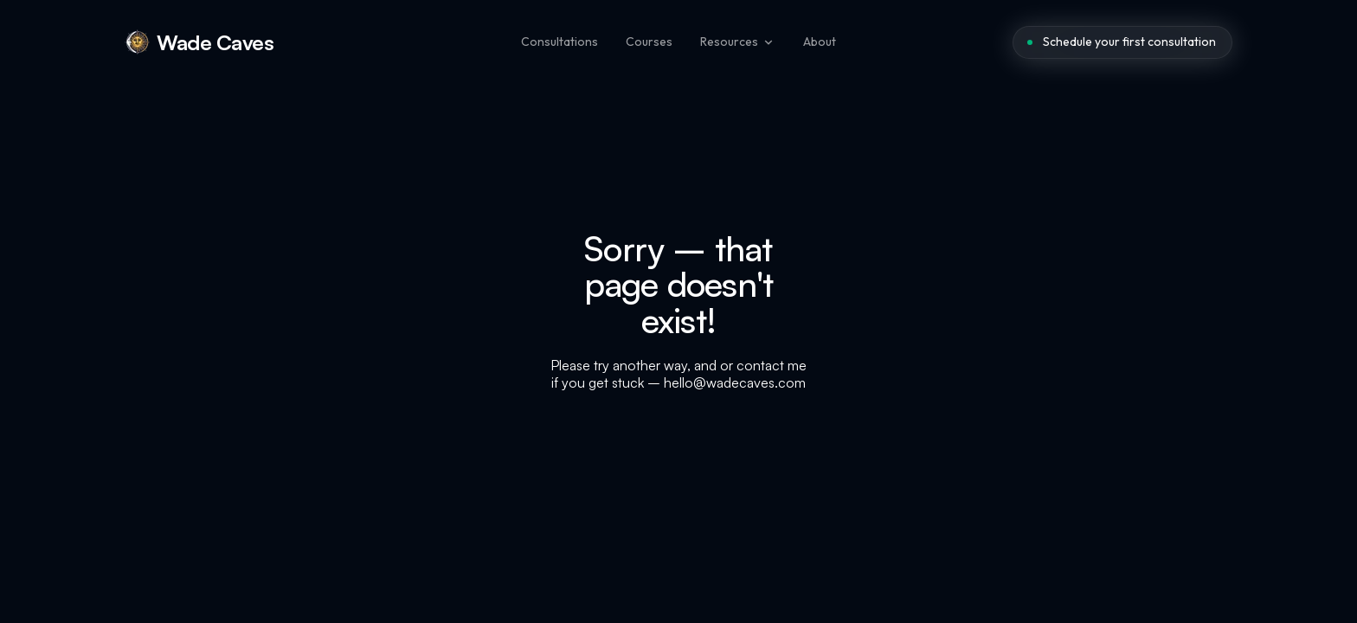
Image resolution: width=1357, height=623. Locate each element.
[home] (199, 42)
